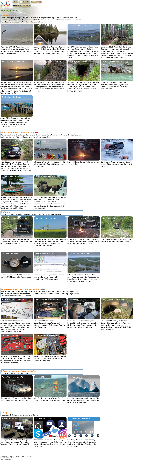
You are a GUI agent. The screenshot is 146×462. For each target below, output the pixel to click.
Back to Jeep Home (21, 5)
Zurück (15, 1)
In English (25, 2)
